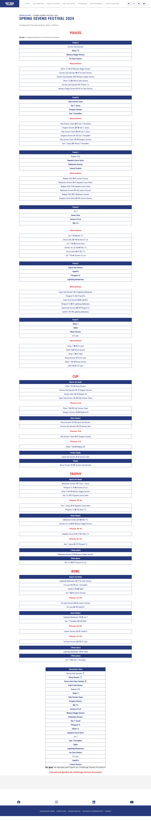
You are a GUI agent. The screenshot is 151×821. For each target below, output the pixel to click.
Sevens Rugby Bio (74, 811)
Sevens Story (61, 811)
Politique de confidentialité (93, 811)
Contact (108, 811)
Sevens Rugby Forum (47, 811)
